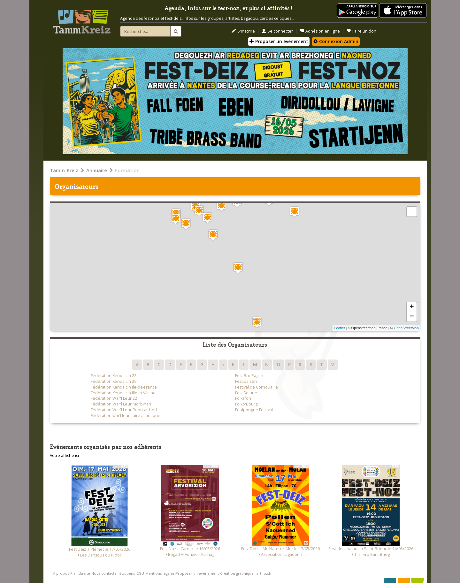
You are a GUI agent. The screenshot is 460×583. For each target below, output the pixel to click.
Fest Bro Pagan (249, 375)
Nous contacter (104, 573)
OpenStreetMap (406, 328)
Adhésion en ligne (320, 31)
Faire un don (361, 31)
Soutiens (127, 573)
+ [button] (412, 307)
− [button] (412, 317)
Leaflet (339, 328)
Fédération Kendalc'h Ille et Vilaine (123, 393)
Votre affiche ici (64, 455)
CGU (140, 573)
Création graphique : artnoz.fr (246, 573)
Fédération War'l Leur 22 (114, 398)
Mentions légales (159, 573)
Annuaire (96, 170)
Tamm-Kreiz (64, 170)
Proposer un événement (197, 573)
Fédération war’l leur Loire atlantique (125, 415)
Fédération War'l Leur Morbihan (121, 404)
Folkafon (243, 398)
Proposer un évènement (278, 41)
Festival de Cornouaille (256, 387)
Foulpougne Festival (254, 410)
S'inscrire (243, 31)
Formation (127, 170)
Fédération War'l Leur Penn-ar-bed (124, 410)
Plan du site (80, 573)
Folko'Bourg (246, 404)
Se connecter (277, 31)
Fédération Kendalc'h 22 (113, 375)
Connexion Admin (335, 41)
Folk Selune (246, 393)
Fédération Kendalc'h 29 (113, 381)
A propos (61, 573)
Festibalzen (246, 381)
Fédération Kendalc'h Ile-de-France (124, 387)
